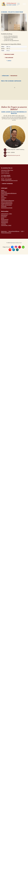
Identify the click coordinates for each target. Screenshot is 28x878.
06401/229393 (6, 175)
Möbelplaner (5, 76)
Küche (2, 218)
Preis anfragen (9, 57)
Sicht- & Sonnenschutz (6, 202)
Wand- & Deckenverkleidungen (9, 193)
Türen (2, 196)
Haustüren (3, 197)
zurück (9, 61)
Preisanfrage (13, 76)
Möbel (2, 190)
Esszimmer (4, 216)
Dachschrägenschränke (6, 207)
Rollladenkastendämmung (7, 200)
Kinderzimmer (4, 219)
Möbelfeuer (4, 191)
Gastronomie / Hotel (6, 225)
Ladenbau (3, 223)
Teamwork (3, 206)
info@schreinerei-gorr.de (11, 180)
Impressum (4, 231)
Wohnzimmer (4, 222)
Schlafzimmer (4, 221)
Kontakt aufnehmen (7, 183)
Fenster (3, 199)
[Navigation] (24, 4)
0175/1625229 (8, 179)
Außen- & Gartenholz (6, 204)
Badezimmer (4, 215)
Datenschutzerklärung (14, 231)
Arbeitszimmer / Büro (6, 213)
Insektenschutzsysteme (6, 203)
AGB (22, 231)
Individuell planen (9, 54)
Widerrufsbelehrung (6, 232)
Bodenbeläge (4, 194)
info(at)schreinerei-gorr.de (13, 155)
